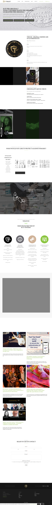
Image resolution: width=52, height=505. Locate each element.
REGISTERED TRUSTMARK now (7, 17)
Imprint (35, 495)
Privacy (35, 494)
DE (41, 1)
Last (34, 449)
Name (26, 446)
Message (26, 454)
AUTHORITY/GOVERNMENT (19, 20)
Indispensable (27, 1)
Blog (32, 1)
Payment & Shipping (37, 493)
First (18, 449)
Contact (35, 1)
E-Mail (26, 450)
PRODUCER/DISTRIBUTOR (8, 20)
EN (39, 1)
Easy (22, 1)
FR (42, 1)
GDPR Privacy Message (26, 460)
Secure (19, 1)
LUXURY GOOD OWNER (29, 20)
